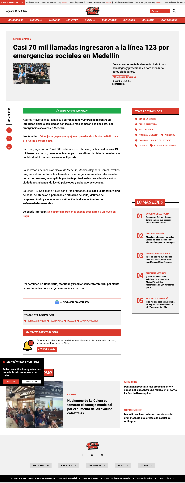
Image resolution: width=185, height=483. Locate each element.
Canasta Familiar (10, 2)
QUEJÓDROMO (16, 20)
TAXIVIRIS (55, 20)
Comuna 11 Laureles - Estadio (156, 146)
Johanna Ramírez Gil (127, 77)
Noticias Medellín (149, 135)
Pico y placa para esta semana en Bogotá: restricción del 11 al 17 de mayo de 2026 (159, 320)
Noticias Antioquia (36, 321)
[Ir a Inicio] (92, 11)
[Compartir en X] (9, 139)
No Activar (31, 381)
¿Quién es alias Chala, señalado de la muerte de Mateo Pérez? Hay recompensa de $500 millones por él (158, 296)
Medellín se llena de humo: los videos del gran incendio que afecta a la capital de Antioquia (160, 253)
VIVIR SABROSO (168, 20)
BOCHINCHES (109, 20)
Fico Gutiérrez (147, 130)
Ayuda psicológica (92, 321)
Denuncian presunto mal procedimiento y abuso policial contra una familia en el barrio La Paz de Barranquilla (151, 407)
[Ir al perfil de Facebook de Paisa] (83, 471)
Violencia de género (150, 157)
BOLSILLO (90, 20)
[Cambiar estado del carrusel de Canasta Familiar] (22, 2)
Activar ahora (47, 350)
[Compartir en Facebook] (9, 130)
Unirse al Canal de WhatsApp (72, 111)
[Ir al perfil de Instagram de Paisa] (101, 471)
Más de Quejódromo (32, 389)
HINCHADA (73, 20)
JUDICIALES (36, 20)
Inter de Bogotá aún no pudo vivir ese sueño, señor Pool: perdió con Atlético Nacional (160, 274)
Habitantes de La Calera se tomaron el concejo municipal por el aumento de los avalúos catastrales (90, 423)
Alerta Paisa (57, 321)
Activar (11, 381)
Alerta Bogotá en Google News (72, 302)
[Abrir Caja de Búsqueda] (174, 11)
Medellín (73, 321)
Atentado (144, 141)
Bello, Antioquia (148, 125)
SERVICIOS (128, 20)
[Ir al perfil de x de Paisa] (91, 471)
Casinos (143, 152)
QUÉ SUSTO (147, 20)
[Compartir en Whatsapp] (9, 147)
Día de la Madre (148, 119)
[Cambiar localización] (160, 11)
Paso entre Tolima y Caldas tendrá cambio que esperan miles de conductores (159, 232)
